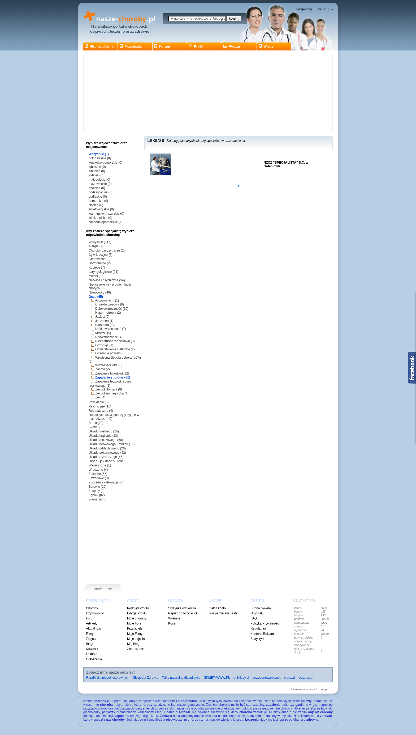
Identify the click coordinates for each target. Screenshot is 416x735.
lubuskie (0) (97, 171)
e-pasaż (290, 677)
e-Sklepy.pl (241, 677)
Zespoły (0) (97, 491)
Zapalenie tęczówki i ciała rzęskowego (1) (110, 383)
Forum (162, 46)
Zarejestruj (304, 9)
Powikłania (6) (99, 402)
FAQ (253, 618)
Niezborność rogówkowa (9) (115, 341)
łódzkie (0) (96, 175)
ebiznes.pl (306, 677)
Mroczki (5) (103, 333)
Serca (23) (96, 423)
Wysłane (174, 618)
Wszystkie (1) (99, 154)
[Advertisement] (208, 93)
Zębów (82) (97, 495)
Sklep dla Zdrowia (145, 677)
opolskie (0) (97, 188)
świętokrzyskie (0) (101, 209)
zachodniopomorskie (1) (106, 222)
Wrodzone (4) (98, 469)
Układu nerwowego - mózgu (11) (112, 444)
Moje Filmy (134, 634)
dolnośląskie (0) (100, 158)
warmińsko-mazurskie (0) (106, 213)
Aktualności (94, 628)
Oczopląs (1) (104, 345)
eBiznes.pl (320, 689)
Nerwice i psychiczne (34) (107, 280)
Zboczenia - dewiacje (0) (106, 482)
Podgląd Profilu (138, 608)
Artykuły (91, 623)
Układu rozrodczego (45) (106, 457)
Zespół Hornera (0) (108, 389)
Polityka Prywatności (265, 623)
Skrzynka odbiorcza (182, 608)
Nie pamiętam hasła (223, 613)
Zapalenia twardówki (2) (112, 373)
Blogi (89, 644)
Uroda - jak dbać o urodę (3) (108, 461)
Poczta (231, 46)
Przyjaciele (134, 628)
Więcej (266, 46)
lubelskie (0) (97, 167)
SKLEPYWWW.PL (217, 677)
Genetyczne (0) (99, 259)
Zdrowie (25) (97, 486)
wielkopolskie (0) (100, 218)
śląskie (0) (96, 205)
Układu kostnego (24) (104, 431)
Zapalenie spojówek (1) (112, 377)
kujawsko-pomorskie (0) (105, 162)
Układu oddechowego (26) (107, 448)
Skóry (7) (95, 427)
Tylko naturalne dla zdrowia (181, 677)
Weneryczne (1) (100, 465)
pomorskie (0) (98, 201)
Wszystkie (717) (100, 242)
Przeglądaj (130, 46)
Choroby (92, 608)
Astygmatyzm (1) (107, 300)
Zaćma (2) (102, 369)
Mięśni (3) (96, 276)
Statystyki (257, 639)
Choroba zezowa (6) (109, 304)
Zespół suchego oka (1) (111, 393)
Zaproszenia (136, 649)
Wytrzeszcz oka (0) (108, 365)
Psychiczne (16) (100, 406)
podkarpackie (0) (100, 192)
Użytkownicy (95, 613)
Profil (196, 46)
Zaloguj (323, 9)
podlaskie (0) (98, 196)
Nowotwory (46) (100, 292)
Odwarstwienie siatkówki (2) (115, 349)
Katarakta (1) (104, 325)
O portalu (256, 613)
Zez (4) (100, 397)
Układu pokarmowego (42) (107, 452)
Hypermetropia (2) (108, 313)
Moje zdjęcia (136, 639)
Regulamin (258, 628)
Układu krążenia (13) (103, 435)
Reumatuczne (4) (101, 411)
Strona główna (99, 46)
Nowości (92, 649)
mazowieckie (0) (100, 184)
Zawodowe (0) (99, 478)
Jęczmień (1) (104, 321)
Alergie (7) (96, 246)
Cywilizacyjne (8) (100, 255)
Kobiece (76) (98, 267)
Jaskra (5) (102, 316)
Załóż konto (217, 608)
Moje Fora (134, 623)
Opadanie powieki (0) (110, 353)
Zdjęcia (91, 639)
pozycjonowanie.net (266, 677)
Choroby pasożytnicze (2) (107, 250)
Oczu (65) (96, 297)
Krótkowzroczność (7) (110, 329)
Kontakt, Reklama (263, 634)
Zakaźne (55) (98, 474)
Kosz (171, 623)
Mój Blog (133, 644)
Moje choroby (136, 618)
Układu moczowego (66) (106, 440)
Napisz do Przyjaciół (182, 613)
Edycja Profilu (136, 613)
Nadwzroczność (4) (109, 337)
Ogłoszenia (94, 659)
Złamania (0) (97, 499)
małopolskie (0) (99, 179)
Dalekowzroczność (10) (111, 309)
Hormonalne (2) (100, 263)
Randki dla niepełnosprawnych (107, 677)
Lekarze (91, 654)
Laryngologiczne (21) (103, 272)
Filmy (90, 634)
